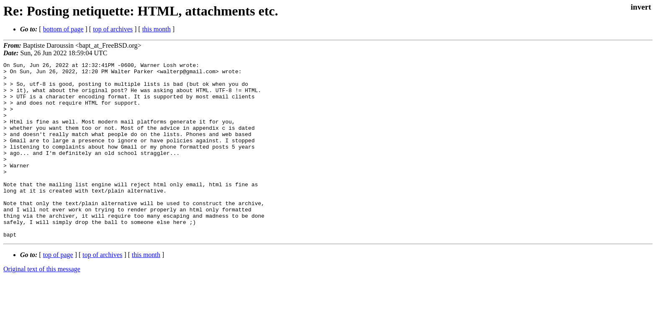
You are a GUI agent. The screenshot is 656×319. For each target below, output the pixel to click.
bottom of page (63, 29)
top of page (58, 289)
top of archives (113, 29)
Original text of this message (41, 304)
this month (156, 29)
